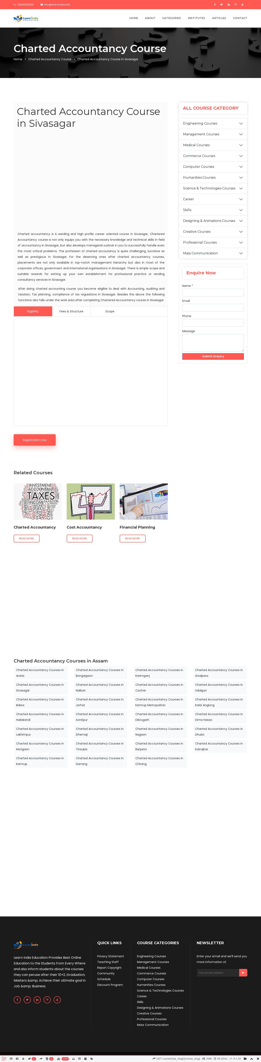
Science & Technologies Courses (209, 188)
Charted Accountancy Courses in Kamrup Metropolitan (159, 702)
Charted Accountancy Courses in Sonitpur (100, 717)
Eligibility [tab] (33, 311)
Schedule (104, 979)
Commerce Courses (199, 156)
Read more (26, 538)
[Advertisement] (91, 181)
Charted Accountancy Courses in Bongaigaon (100, 673)
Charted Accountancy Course (49, 59)
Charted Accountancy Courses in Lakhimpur (40, 732)
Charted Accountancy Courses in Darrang (100, 761)
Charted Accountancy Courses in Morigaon (40, 746)
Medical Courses (196, 145)
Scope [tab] (109, 311)
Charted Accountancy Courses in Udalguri (219, 687)
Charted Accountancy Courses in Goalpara (219, 673)
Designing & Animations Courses (209, 221)
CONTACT (240, 18)
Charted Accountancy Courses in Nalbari (100, 687)
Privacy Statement (110, 956)
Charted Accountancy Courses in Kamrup (40, 761)
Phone (186, 316)
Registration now (34, 440)
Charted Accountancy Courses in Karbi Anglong (219, 702)
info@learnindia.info (55, 5)
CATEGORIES (171, 18)
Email (186, 301)
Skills (187, 210)
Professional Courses (200, 242)
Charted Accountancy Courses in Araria (40, 673)
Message (188, 331)
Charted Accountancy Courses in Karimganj (159, 673)
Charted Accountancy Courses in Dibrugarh (159, 717)
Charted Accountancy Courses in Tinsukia (100, 746)
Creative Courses (196, 232)
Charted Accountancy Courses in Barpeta (159, 746)
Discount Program (110, 985)
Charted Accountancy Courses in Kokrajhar (219, 746)
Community (106, 973)
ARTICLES (219, 18)
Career (188, 199)
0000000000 (24, 5)
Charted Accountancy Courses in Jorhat (100, 702)
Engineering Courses (200, 123)
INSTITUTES (196, 18)
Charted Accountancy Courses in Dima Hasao (219, 717)
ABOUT (150, 18)
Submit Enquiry (213, 357)
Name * (187, 286)
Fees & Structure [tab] (71, 311)
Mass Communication (200, 253)
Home (18, 59)
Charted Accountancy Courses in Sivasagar (40, 687)
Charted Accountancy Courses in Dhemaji (100, 732)
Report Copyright (109, 968)
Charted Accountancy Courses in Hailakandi (40, 717)
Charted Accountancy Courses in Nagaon (159, 732)
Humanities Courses (199, 177)
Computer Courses (198, 167)
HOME (133, 18)
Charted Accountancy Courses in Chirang (159, 761)
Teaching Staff (108, 962)
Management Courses (201, 134)
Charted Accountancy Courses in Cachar (159, 687)
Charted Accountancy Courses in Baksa (40, 702)
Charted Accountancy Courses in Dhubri (219, 732)
